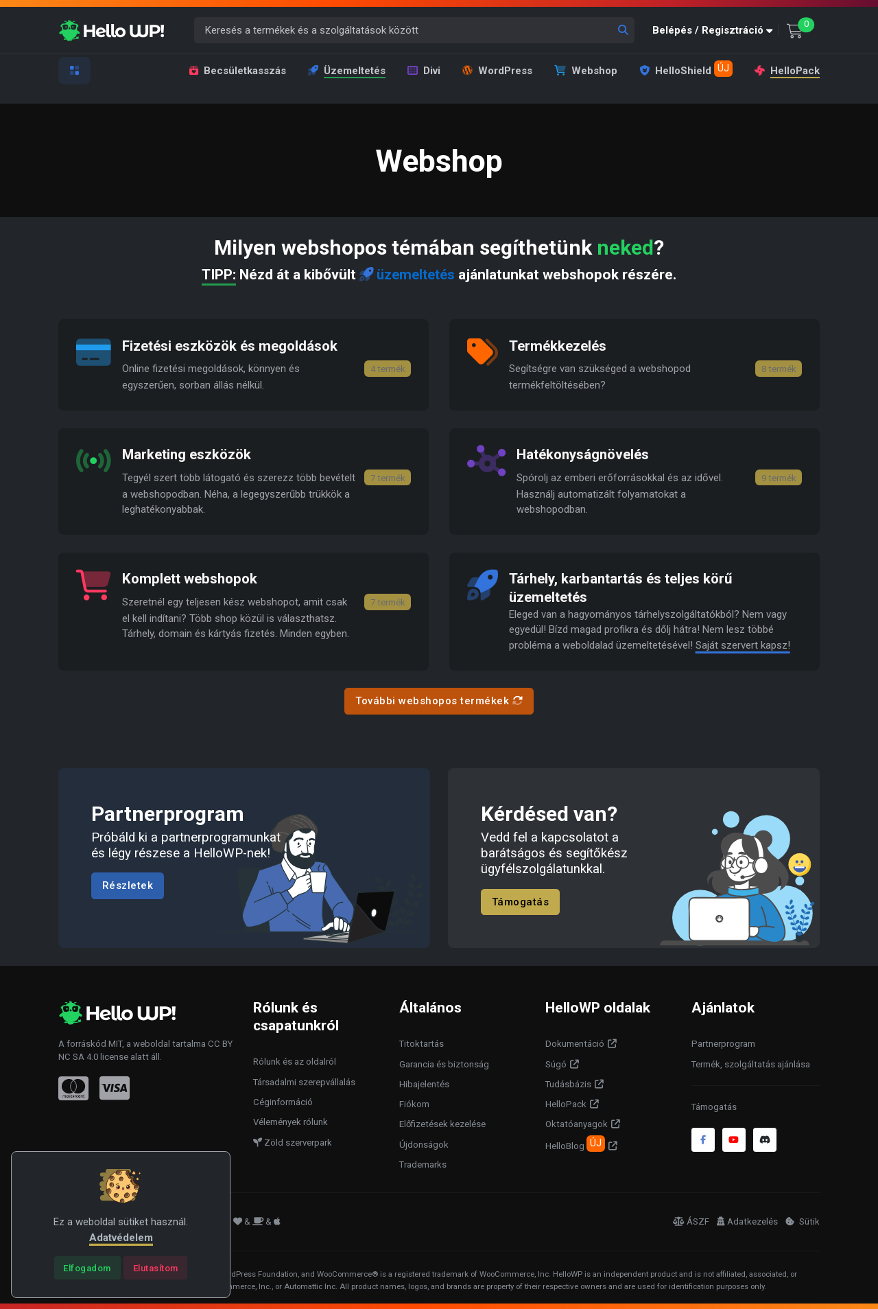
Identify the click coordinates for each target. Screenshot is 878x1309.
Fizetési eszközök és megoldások (233, 345)
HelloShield (686, 68)
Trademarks (423, 1163)
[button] (715, 30)
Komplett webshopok (192, 578)
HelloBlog (575, 1142)
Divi (423, 71)
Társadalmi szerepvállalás (304, 1081)
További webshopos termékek (439, 700)
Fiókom (414, 1103)
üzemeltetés (407, 274)
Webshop (585, 71)
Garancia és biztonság (444, 1063)
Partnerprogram (723, 1043)
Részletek (128, 884)
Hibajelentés (424, 1083)
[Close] (87, 1267)
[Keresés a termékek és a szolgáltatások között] (414, 30)
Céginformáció (283, 1101)
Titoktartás (421, 1043)
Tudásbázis (568, 1083)
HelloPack (787, 71)
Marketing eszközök (189, 454)
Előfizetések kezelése (442, 1123)
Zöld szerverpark (292, 1141)
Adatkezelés (747, 1220)
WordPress (497, 71)
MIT (115, 1042)
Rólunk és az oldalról (294, 1061)
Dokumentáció (574, 1043)
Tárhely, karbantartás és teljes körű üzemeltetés (624, 587)
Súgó (556, 1063)
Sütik (802, 1220)
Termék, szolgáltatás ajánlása (750, 1063)
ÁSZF (691, 1220)
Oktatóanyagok (576, 1123)
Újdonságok (424, 1143)
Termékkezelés (559, 345)
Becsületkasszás (237, 71)
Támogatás (520, 900)
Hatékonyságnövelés (586, 454)
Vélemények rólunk (290, 1121)
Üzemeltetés (346, 71)
